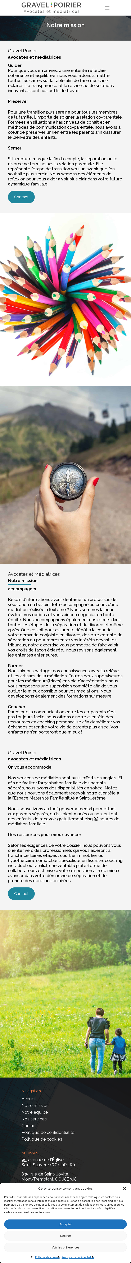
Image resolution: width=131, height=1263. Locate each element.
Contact (29, 1125)
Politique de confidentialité (78, 1257)
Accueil (29, 1098)
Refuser (65, 1236)
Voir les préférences (66, 1247)
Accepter (65, 1224)
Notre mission (35, 1105)
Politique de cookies (47, 1257)
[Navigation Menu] (107, 8)
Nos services (34, 1118)
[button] (125, 1188)
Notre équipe (35, 1112)
